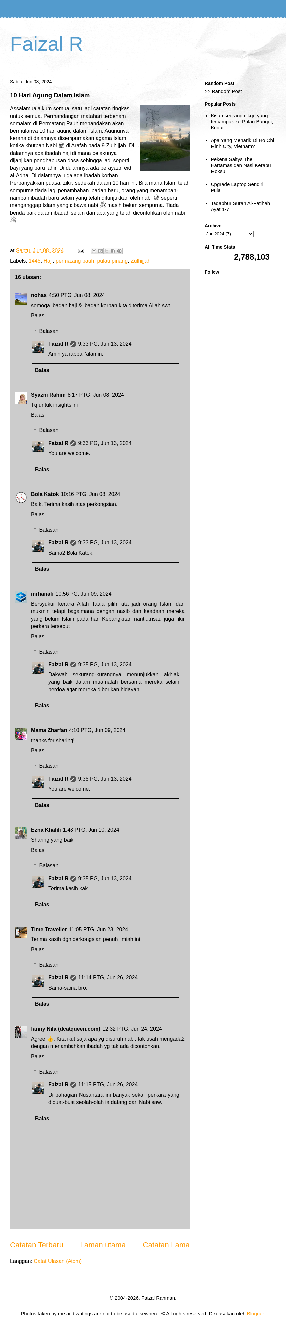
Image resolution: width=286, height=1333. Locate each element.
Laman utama (103, 1245)
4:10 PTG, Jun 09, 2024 (97, 730)
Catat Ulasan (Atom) (58, 1261)
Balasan (49, 331)
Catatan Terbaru (36, 1245)
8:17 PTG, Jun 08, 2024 (96, 395)
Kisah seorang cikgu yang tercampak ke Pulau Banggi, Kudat (242, 121)
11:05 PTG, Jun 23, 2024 (98, 929)
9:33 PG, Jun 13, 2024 (104, 344)
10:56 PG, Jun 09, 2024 (84, 594)
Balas (37, 315)
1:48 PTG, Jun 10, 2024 (91, 830)
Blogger (255, 1313)
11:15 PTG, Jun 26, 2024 (108, 1084)
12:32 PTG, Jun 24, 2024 (132, 1029)
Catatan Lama (166, 1245)
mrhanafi (42, 594)
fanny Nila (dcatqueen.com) (65, 1029)
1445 (35, 261)
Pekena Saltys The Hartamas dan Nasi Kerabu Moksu (241, 165)
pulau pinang (112, 261)
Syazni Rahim (48, 395)
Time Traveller (49, 929)
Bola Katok (45, 494)
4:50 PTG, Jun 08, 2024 (77, 295)
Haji (48, 261)
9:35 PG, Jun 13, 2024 (104, 664)
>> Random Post (223, 91)
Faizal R (46, 44)
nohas (39, 295)
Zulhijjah (141, 261)
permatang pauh (75, 261)
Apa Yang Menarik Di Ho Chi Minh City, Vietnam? (242, 143)
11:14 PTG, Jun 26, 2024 (108, 977)
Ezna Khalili (46, 830)
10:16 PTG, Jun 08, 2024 (90, 494)
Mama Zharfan (49, 730)
